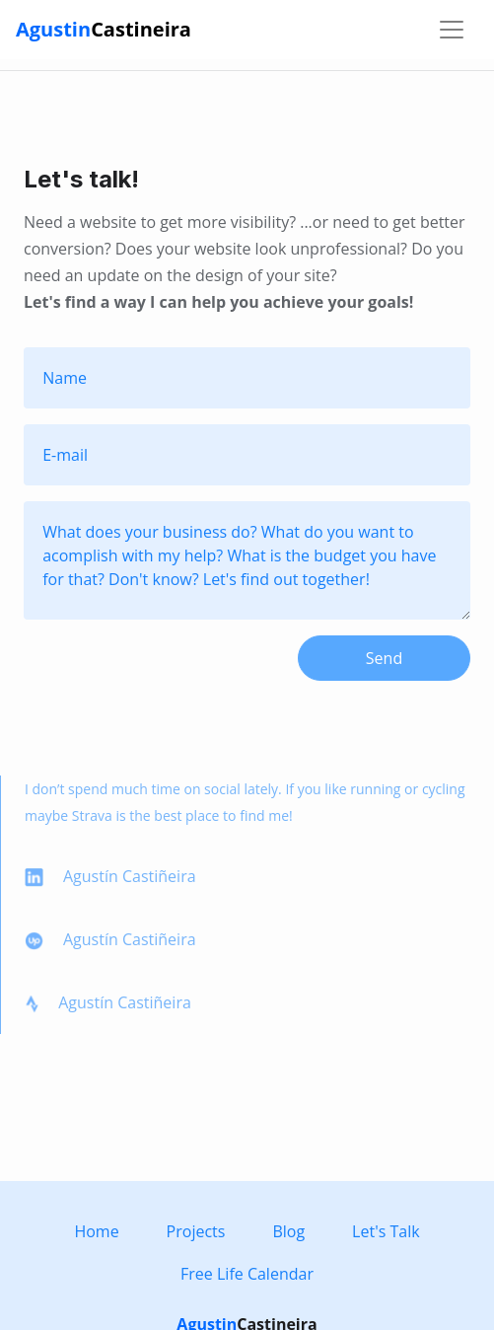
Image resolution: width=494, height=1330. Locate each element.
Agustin (103, 29)
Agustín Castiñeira (110, 876)
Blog (288, 1231)
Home (96, 1231)
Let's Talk (385, 1231)
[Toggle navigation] (451, 29)
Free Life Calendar (247, 1274)
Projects (196, 1231)
